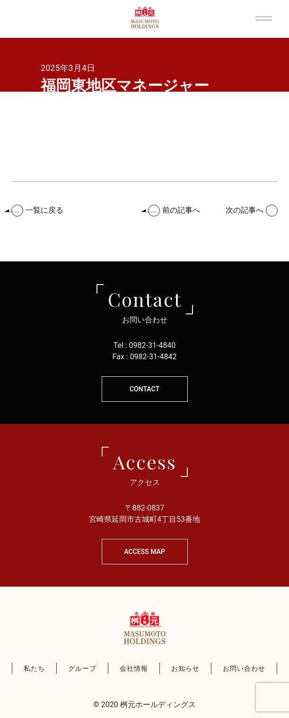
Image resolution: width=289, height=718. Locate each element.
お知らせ (185, 668)
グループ (82, 668)
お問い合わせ (244, 668)
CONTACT (144, 389)
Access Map (144, 551)
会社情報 (134, 668)
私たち (34, 668)
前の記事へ (181, 210)
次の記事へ (244, 210)
